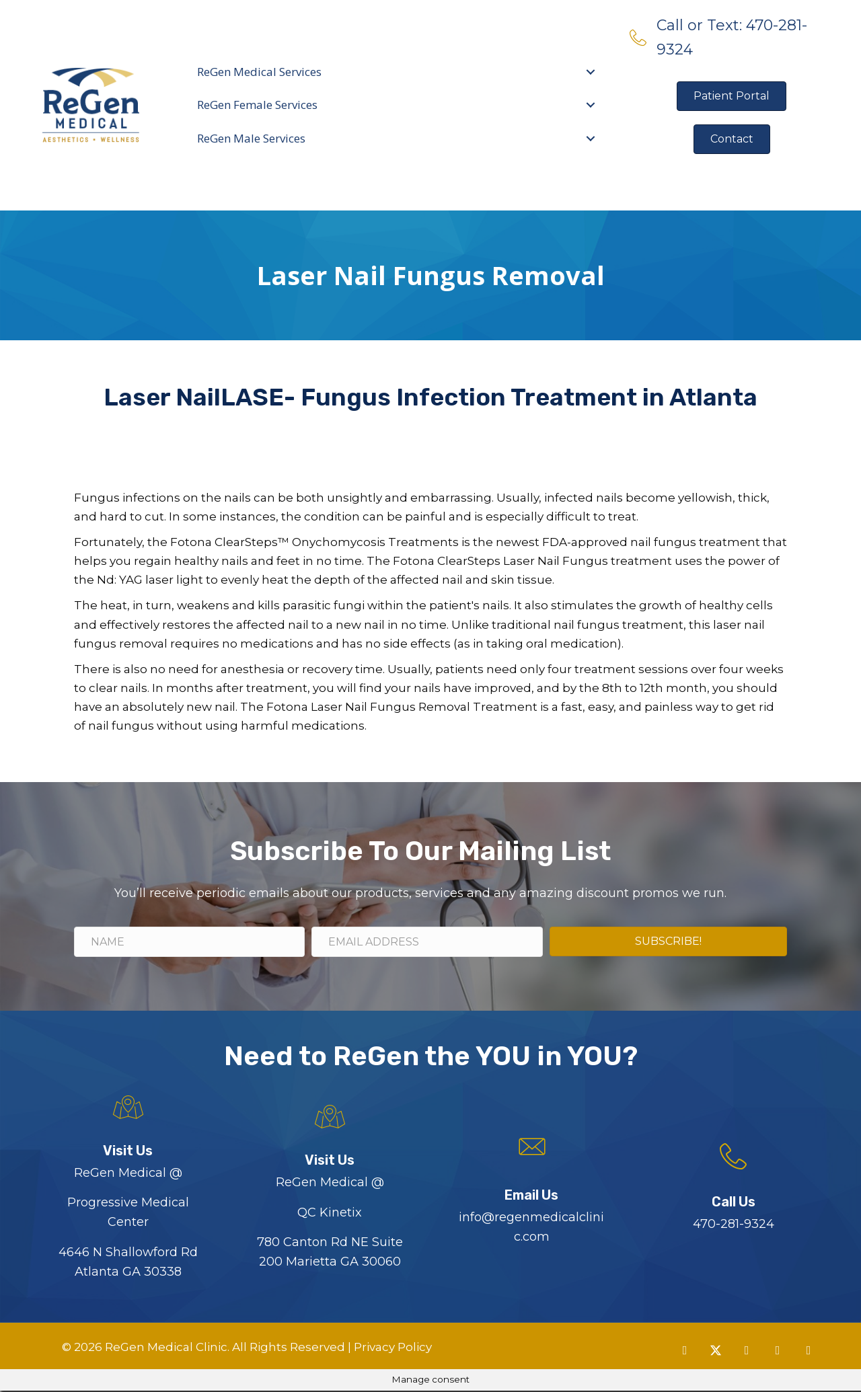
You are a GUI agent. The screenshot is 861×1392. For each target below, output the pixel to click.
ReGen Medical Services (259, 71)
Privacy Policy (391, 1348)
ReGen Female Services (257, 104)
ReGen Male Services (251, 138)
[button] (685, 1352)
